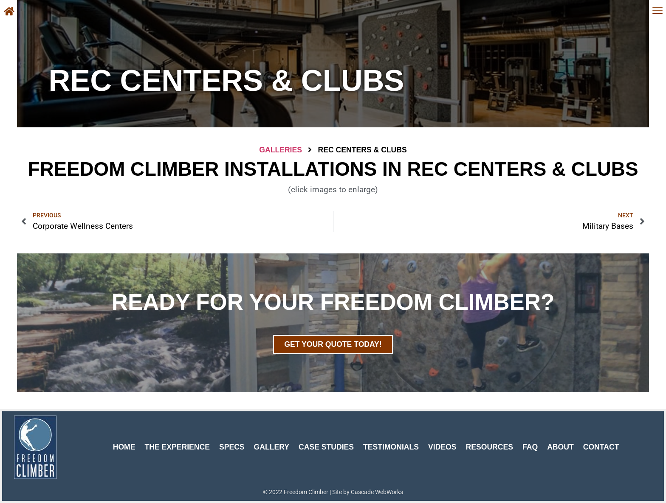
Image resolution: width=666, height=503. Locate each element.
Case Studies (326, 447)
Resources (489, 447)
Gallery (271, 447)
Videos (442, 447)
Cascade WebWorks (377, 492)
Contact (601, 447)
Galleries (280, 150)
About (560, 447)
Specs (232, 447)
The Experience (177, 447)
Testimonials (391, 447)
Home (124, 447)
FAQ (530, 447)
